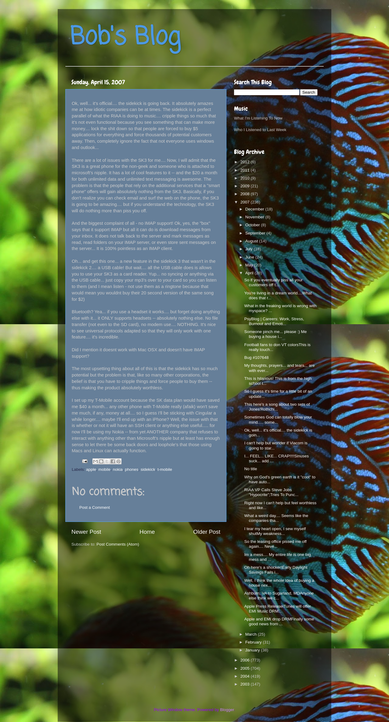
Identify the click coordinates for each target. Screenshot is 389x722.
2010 (245, 178)
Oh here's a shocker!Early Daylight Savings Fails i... (275, 569)
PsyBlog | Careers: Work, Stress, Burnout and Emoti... (274, 321)
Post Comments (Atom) (118, 544)
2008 (245, 194)
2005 (245, 668)
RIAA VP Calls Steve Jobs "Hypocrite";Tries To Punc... (271, 492)
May (249, 265)
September (256, 233)
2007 (245, 202)
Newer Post (86, 532)
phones (131, 469)
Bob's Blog (125, 37)
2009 (245, 186)
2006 (245, 660)
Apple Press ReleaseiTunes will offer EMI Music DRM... (277, 608)
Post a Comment (94, 507)
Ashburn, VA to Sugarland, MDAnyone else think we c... (279, 595)
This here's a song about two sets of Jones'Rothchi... (277, 406)
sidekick (148, 469)
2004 (245, 676)
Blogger (227, 709)
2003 (245, 684)
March (251, 634)
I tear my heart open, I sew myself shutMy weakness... (275, 531)
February (254, 642)
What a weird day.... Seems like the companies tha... (276, 518)
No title (250, 469)
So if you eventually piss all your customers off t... (273, 282)
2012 (245, 162)
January (253, 650)
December (255, 209)
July (249, 249)
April (250, 273)
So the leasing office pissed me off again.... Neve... (275, 544)
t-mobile (164, 469)
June (250, 257)
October (253, 225)
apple (91, 469)
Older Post (206, 532)
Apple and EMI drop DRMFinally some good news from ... (279, 621)
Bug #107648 (256, 357)
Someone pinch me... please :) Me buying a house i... (275, 334)
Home (147, 532)
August (252, 241)
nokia (117, 469)
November (255, 217)
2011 (245, 170)
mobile (104, 469)
